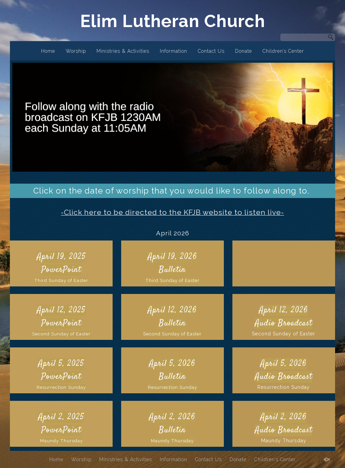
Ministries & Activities (123, 51)
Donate (243, 51)
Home (48, 51)
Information (173, 51)
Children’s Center (283, 51)
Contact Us (211, 51)
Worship (76, 51)
